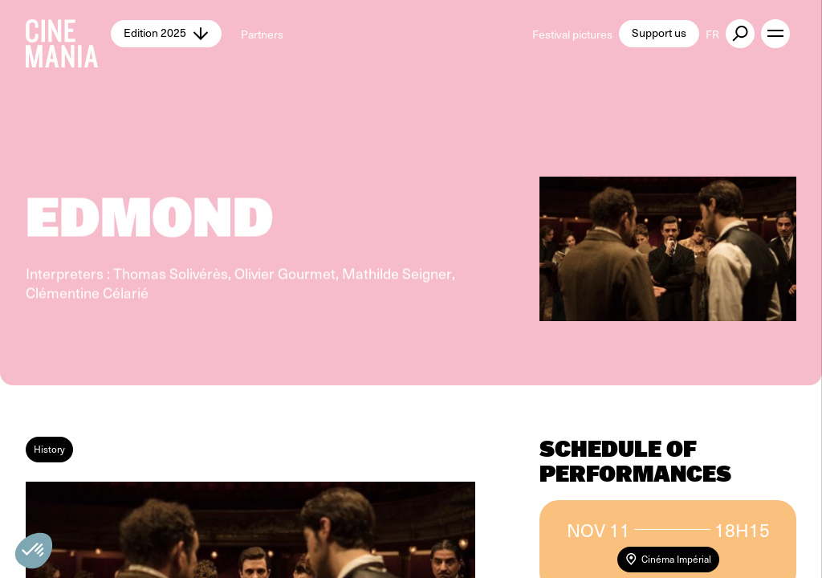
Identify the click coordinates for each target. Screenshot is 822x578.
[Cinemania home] (68, 33)
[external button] (740, 33)
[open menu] (775, 33)
